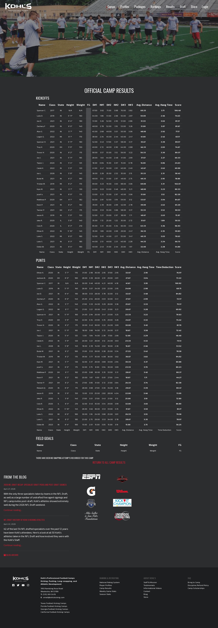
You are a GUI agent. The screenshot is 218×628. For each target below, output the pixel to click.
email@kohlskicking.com (53, 597)
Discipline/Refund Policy (198, 585)
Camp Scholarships (196, 588)
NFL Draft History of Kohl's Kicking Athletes (24, 519)
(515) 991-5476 (49, 594)
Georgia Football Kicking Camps (54, 609)
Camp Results (106, 588)
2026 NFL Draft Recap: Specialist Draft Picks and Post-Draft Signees (35, 484)
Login (205, 6)
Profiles (124, 6)
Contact (147, 591)
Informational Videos (153, 588)
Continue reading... (13, 510)
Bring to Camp (194, 582)
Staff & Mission (150, 582)
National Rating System (110, 582)
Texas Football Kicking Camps (53, 603)
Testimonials (149, 585)
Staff (183, 6)
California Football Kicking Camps (55, 612)
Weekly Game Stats (108, 591)
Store (194, 6)
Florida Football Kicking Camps (54, 606)
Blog (146, 594)
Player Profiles (106, 585)
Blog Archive (11, 554)
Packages (139, 6)
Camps (111, 6)
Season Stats (105, 594)
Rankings (156, 6)
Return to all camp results (109, 462)
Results (170, 6)
